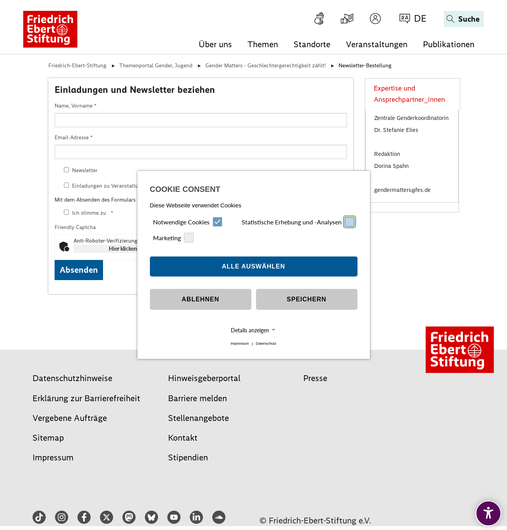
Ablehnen (200, 299)
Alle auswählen (253, 266)
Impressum (239, 344)
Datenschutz (266, 344)
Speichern (306, 299)
